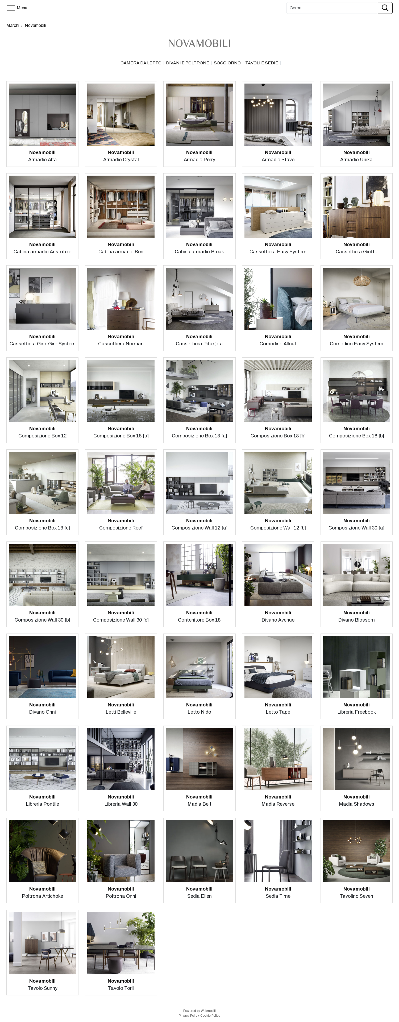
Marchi (12, 25)
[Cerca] (332, 8)
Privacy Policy (189, 1015)
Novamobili (35, 25)
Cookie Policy (210, 1015)
